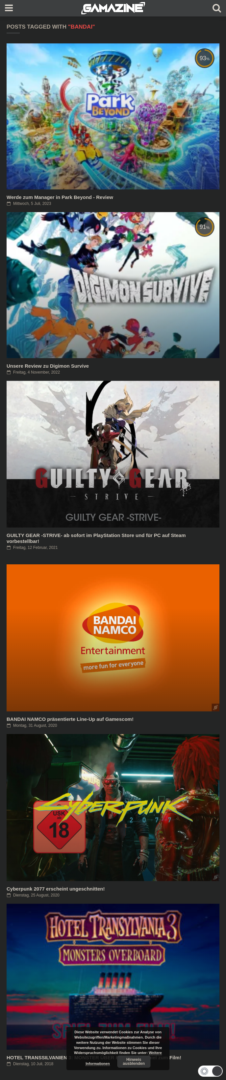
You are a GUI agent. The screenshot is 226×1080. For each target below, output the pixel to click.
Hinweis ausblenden (134, 1061)
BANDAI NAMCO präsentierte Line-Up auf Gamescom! (70, 719)
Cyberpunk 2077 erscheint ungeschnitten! (56, 889)
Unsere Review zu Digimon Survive (48, 366)
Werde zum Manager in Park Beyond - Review (60, 197)
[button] (210, 1071)
